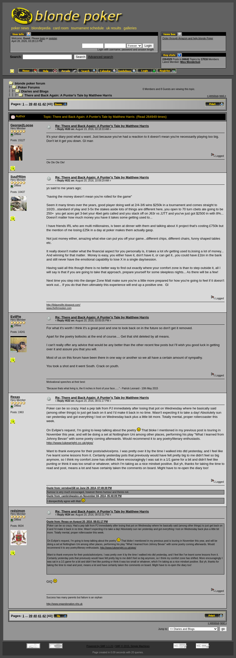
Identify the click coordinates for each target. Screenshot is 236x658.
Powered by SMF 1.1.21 (99, 646)
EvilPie (15, 316)
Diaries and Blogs (35, 91)
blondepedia (41, 28)
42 (44, 104)
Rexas (15, 397)
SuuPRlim (18, 176)
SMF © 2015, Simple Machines (132, 646)
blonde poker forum (30, 83)
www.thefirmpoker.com (58, 308)
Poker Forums (29, 87)
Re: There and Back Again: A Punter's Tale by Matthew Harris (102, 126)
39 (30, 104)
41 (39, 104)
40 (35, 104)
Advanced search (100, 57)
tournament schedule (87, 28)
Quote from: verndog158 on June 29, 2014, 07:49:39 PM (79, 488)
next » (222, 95)
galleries (130, 28)
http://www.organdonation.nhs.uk (64, 604)
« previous (213, 95)
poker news (20, 28)
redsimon (17, 511)
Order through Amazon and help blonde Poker (187, 38)
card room (61, 28)
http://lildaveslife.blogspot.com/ (63, 305)
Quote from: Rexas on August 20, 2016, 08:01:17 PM (77, 521)
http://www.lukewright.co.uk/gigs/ (69, 443)
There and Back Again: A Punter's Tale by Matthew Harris (68, 95)
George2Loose (21, 125)
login (42, 38)
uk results (113, 28)
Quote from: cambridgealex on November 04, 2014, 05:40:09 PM (83, 496)
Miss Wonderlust (190, 62)
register (53, 38)
